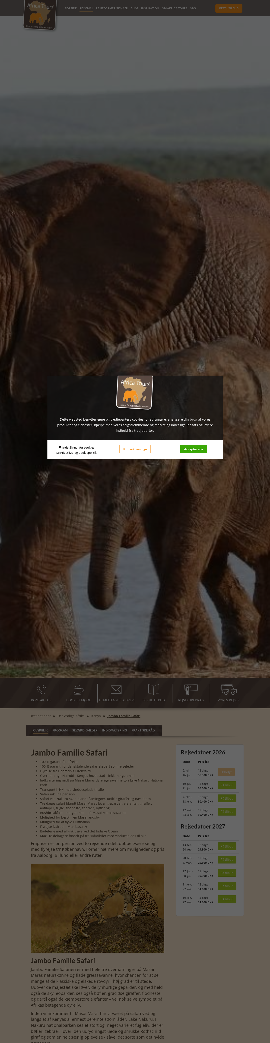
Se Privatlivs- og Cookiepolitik (76, 452)
